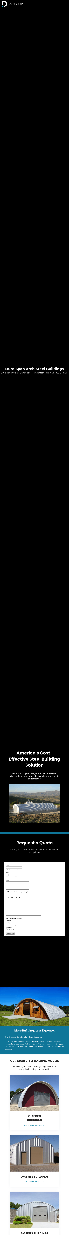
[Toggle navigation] (65, 4)
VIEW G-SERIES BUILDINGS (33, 1182)
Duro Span (16, 4)
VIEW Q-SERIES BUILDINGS (33, 1125)
